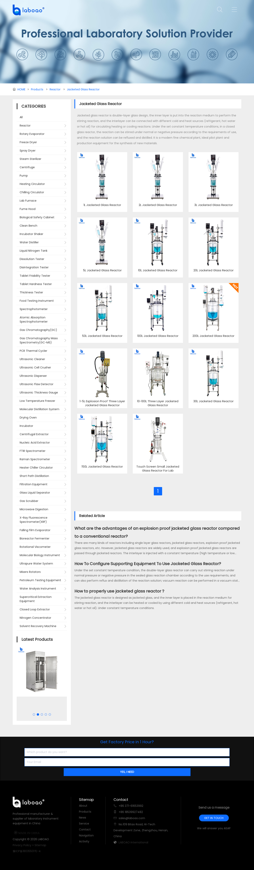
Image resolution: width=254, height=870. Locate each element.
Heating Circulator (32, 184)
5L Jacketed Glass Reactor (102, 270)
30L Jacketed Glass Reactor (213, 401)
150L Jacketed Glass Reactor (102, 467)
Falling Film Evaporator (35, 530)
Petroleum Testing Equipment (40, 580)
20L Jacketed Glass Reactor (213, 270)
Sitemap (40, 845)
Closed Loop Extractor (35, 609)
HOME (21, 89)
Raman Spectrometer (35, 459)
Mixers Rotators (30, 572)
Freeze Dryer (28, 142)
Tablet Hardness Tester (36, 284)
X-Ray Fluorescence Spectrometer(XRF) (33, 520)
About (83, 806)
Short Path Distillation (34, 476)
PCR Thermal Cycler (33, 351)
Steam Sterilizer (30, 159)
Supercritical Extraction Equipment (36, 599)
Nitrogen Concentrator (35, 618)
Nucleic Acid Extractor (35, 443)
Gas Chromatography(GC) (38, 330)
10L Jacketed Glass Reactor (157, 270)
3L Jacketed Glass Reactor (213, 205)
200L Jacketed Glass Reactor (213, 336)
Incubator (26, 426)
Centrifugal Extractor (34, 434)
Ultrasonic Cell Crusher (35, 367)
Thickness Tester (31, 292)
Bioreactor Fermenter (34, 538)
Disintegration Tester (34, 267)
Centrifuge (27, 167)
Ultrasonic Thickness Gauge (39, 392)
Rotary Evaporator (32, 134)
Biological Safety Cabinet (37, 217)
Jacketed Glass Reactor (83, 89)
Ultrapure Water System (36, 564)
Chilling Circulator (32, 192)
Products (37, 89)
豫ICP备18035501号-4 (27, 851)
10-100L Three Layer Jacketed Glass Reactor (157, 403)
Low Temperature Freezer (37, 401)
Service (84, 824)
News (82, 818)
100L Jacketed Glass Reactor (157, 336)
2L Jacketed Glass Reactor (158, 205)
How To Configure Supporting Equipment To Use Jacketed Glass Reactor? (147, 563)
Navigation (86, 835)
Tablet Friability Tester (35, 276)
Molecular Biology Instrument (40, 555)
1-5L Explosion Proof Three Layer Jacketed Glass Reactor (102, 403)
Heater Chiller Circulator (36, 468)
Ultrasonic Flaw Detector (36, 384)
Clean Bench (28, 226)
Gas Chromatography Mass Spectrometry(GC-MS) (39, 340)
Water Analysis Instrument (38, 589)
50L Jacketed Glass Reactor (102, 336)
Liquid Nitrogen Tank (33, 251)
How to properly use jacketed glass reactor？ (119, 591)
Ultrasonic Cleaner (32, 359)
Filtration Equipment (33, 484)
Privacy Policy (22, 845)
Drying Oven (28, 418)
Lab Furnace (28, 201)
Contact (85, 829)
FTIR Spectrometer (32, 451)
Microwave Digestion (34, 509)
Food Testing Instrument (37, 301)
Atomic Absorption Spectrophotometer (34, 319)
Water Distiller (29, 242)
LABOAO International (133, 842)
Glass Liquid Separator (35, 493)
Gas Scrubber (29, 501)
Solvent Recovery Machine (38, 626)
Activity (84, 841)
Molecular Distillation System (39, 409)
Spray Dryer (28, 151)
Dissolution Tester (32, 259)
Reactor (55, 89)
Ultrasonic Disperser (33, 376)
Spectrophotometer (34, 309)
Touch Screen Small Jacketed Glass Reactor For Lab (157, 469)
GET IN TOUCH (213, 818)
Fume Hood (28, 209)
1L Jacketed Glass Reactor (102, 205)
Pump (24, 176)
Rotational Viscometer (35, 547)
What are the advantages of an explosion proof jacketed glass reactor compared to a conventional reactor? (157, 532)
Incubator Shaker (31, 234)
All (21, 117)
